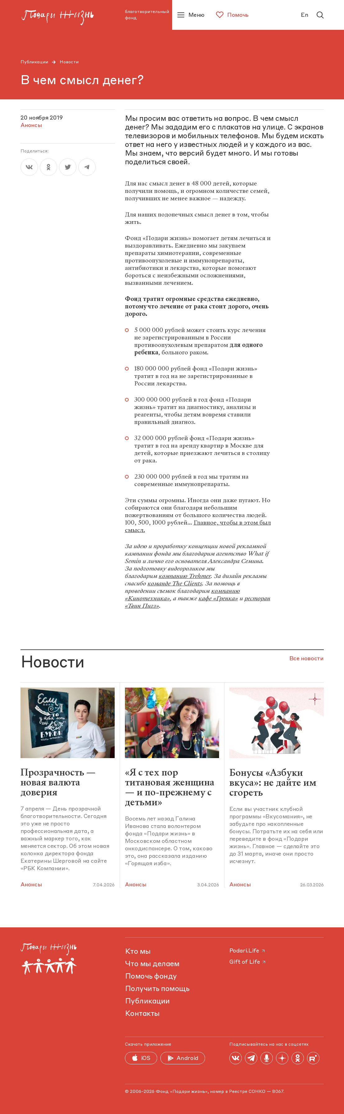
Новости (69, 62)
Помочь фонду (151, 976)
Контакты (142, 1014)
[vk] (29, 167)
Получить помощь (157, 989)
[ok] (48, 167)
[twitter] (67, 167)
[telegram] (87, 167)
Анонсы (31, 885)
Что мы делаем (152, 964)
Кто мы (138, 952)
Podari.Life (247, 951)
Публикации (34, 62)
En (304, 15)
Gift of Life (248, 962)
